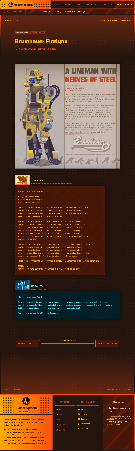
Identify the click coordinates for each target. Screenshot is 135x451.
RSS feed (110, 419)
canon (34, 32)
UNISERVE (37, 286)
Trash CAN (37, 180)
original (42, 32)
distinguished (22, 32)
